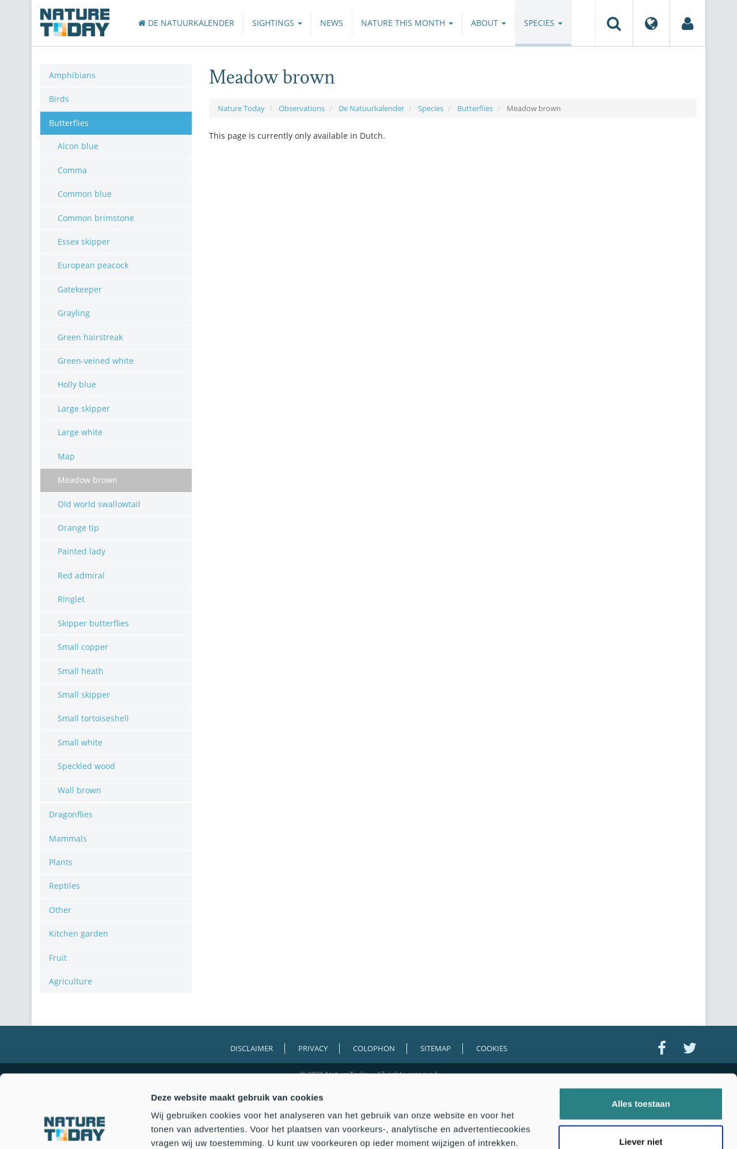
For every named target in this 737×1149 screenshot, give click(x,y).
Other (60, 909)
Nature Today (241, 108)
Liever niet (640, 1073)
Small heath (81, 670)
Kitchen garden (78, 933)
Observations (302, 108)
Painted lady (81, 551)
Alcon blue (78, 145)
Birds (59, 98)
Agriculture (70, 981)
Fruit (58, 957)
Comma (72, 170)
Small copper (83, 646)
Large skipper (84, 408)
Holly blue (77, 384)
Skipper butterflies (93, 623)
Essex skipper (84, 241)
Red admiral (81, 575)
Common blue (85, 193)
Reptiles (64, 885)
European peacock (93, 265)
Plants (61, 862)
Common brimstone (96, 217)
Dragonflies (71, 814)
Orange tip (78, 527)
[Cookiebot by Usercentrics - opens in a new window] (74, 1126)
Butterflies (475, 108)
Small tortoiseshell (93, 718)
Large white (80, 432)
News (331, 22)
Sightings (277, 22)
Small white (80, 742)
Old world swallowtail (99, 504)
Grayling (74, 312)
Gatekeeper (80, 289)
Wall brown (79, 790)
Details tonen (622, 1126)
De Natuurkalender (186, 22)
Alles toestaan (640, 1035)
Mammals (68, 838)
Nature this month (407, 22)
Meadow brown (87, 479)
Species (543, 22)
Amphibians (72, 75)
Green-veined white (96, 360)
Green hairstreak (90, 337)
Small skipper (84, 694)
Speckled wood (86, 765)
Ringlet (71, 598)
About (488, 22)
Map (66, 456)
